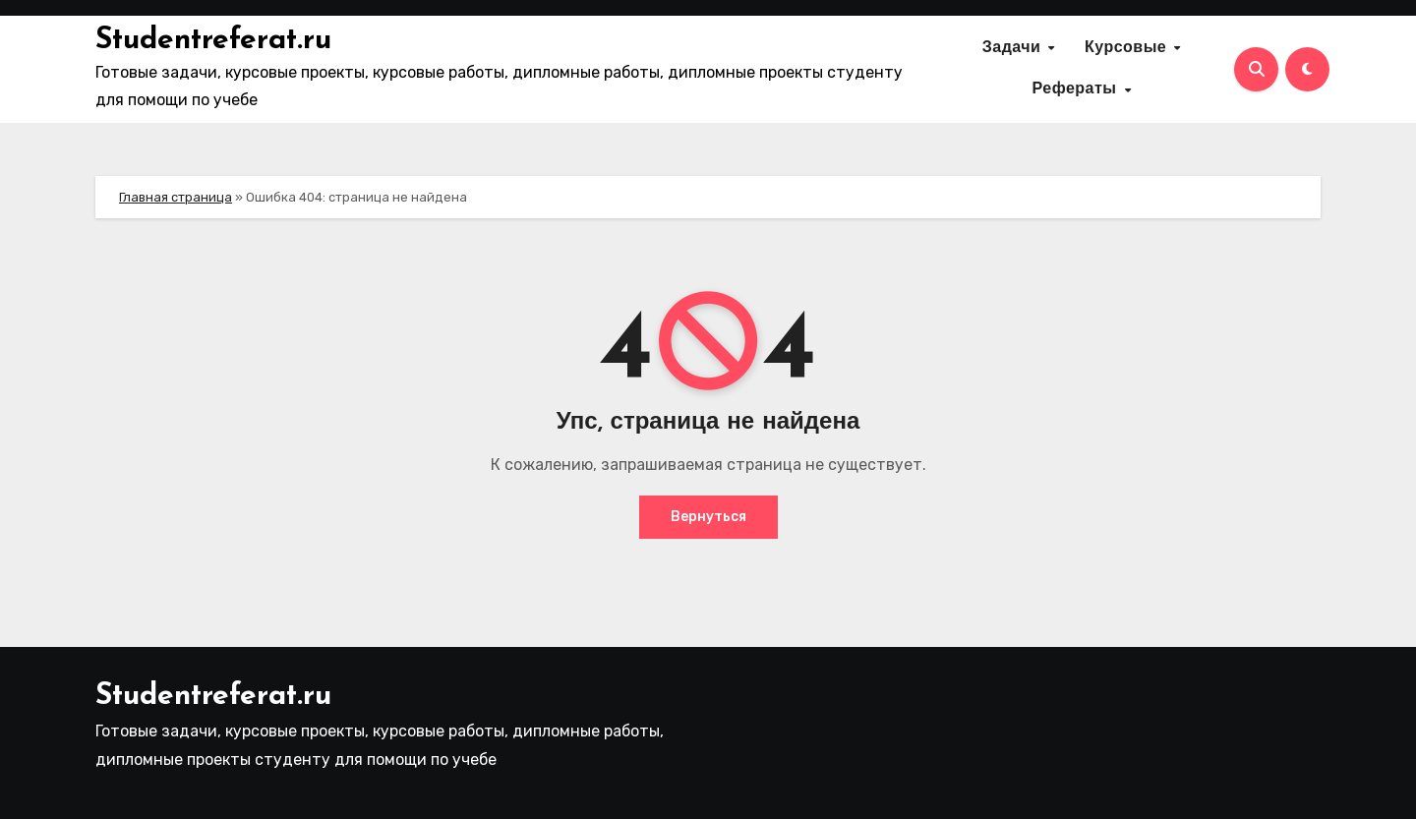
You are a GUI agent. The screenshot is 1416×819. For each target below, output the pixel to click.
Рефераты (1077, 89)
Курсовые (1128, 48)
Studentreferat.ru (213, 41)
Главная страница (175, 197)
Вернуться (708, 516)
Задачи (1014, 48)
